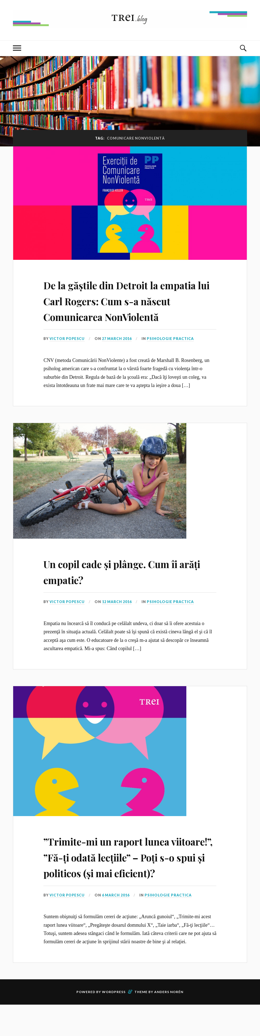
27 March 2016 (118, 354)
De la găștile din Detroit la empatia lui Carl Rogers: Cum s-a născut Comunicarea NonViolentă (126, 308)
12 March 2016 (118, 617)
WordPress (114, 1023)
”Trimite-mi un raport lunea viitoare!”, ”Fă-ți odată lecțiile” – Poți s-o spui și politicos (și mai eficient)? (128, 880)
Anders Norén (168, 1023)
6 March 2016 (117, 926)
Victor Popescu (67, 354)
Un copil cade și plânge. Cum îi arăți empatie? (129, 587)
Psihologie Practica (171, 354)
